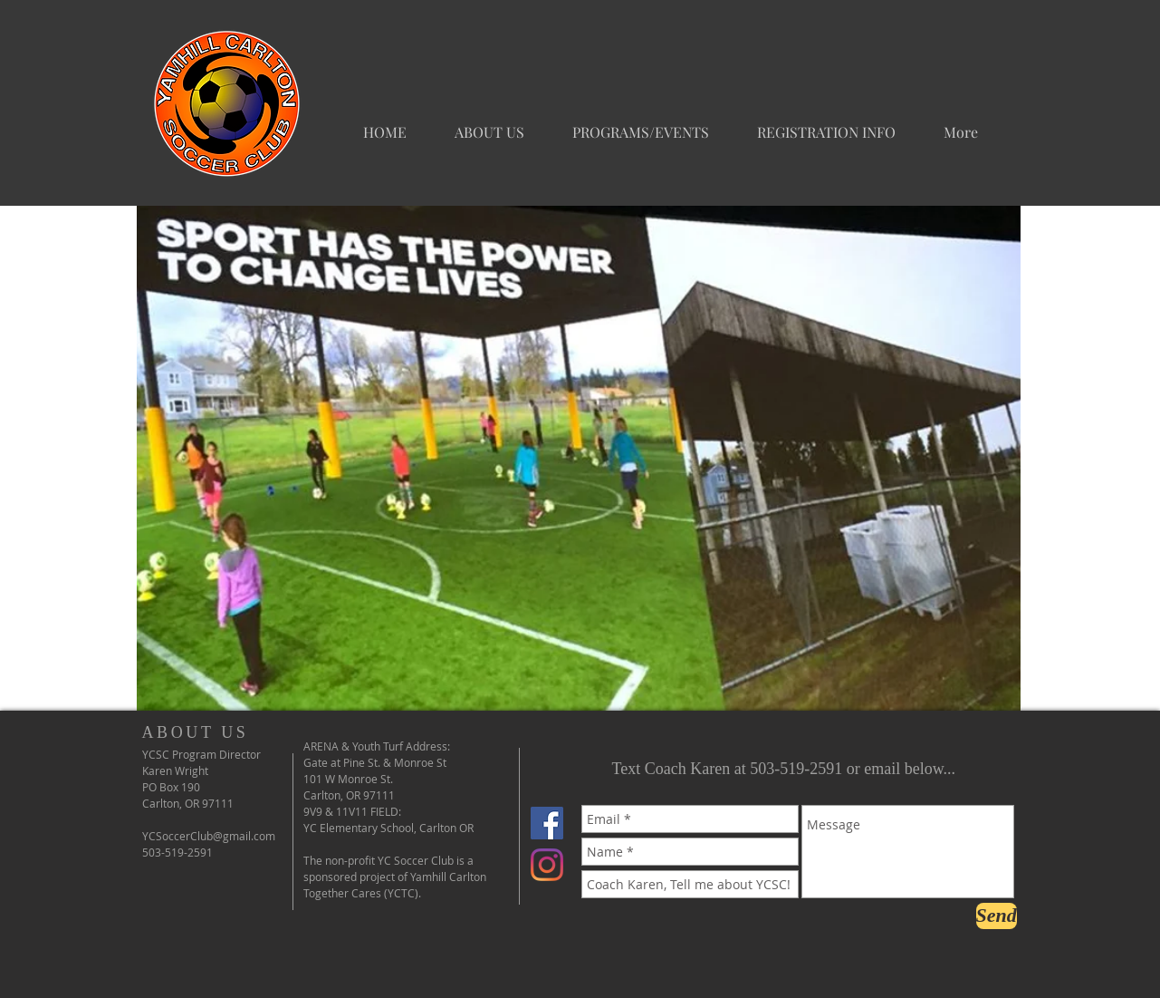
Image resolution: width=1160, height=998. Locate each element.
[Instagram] (547, 864)
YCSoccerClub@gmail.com (208, 835)
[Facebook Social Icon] (547, 823)
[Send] (996, 916)
